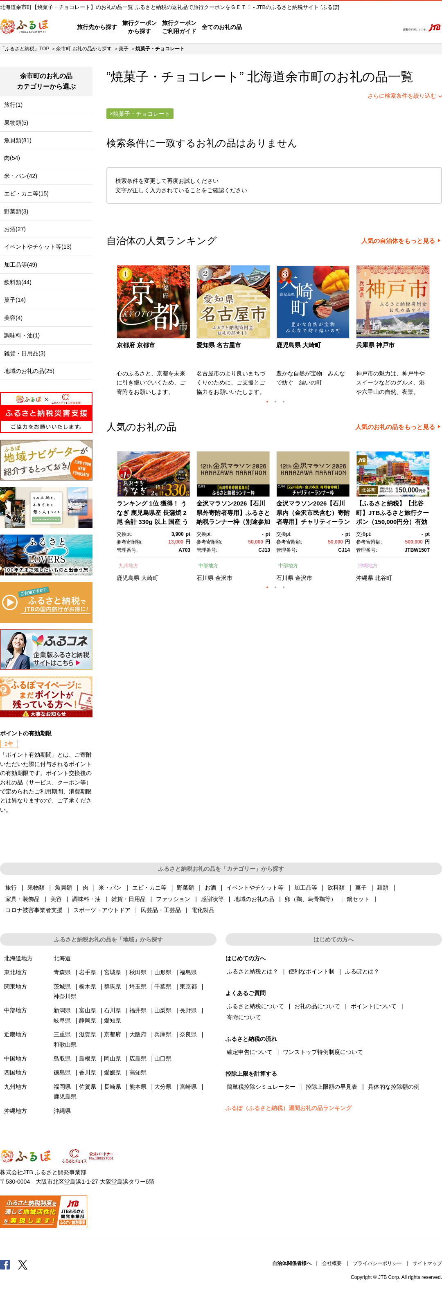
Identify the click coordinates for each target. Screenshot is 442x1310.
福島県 (188, 972)
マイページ (338, 27)
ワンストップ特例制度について (323, 1052)
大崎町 (149, 578)
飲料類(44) (18, 282)
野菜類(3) (16, 211)
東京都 (188, 986)
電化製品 (203, 910)
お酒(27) (15, 229)
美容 (56, 899)
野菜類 (185, 887)
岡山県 (112, 1058)
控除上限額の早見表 (331, 1086)
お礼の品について (317, 1006)
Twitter (23, 1264)
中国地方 (15, 1058)
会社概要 (332, 1263)
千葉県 (162, 986)
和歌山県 (65, 1044)
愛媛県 (112, 1072)
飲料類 (336, 887)
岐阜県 (62, 1020)
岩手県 (87, 972)
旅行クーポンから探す (139, 27)
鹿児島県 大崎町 (298, 345)
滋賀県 (87, 1034)
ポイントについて (374, 1006)
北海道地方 (18, 958)
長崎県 (112, 1086)
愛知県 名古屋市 (218, 345)
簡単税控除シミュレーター (261, 1086)
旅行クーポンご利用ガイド (179, 27)
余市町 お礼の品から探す (83, 49)
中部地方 (208, 565)
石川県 (205, 578)
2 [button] (275, 402)
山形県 (162, 972)
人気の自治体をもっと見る (398, 241)
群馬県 (112, 986)
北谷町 (383, 578)
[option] (154, 333)
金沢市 (223, 578)
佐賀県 (87, 1086)
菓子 (124, 49)
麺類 (382, 887)
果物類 (36, 887)
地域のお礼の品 (254, 899)
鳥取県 (62, 1058)
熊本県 (138, 1086)
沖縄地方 (368, 565)
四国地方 (15, 1072)
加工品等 (305, 887)
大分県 (162, 1086)
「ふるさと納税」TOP (24, 49)
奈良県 (188, 1034)
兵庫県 (162, 1034)
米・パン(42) (20, 176)
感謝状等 (212, 899)
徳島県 (62, 1072)
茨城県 (62, 986)
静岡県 (87, 1020)
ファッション (173, 899)
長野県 (188, 1010)
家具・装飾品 (22, 899)
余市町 (304, 77)
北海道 (62, 958)
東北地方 (15, 972)
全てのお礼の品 (222, 27)
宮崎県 (188, 1086)
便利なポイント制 (311, 971)
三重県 (62, 1034)
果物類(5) (16, 122)
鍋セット (358, 899)
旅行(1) (13, 104)
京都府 (112, 1034)
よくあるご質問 (307, 27)
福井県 (138, 1010)
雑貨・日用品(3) (24, 353)
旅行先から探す (97, 27)
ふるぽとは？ (362, 971)
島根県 (87, 1058)
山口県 (162, 1058)
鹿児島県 (128, 578)
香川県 (87, 1072)
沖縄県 (364, 578)
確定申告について (250, 1052)
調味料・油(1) (22, 335)
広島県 (138, 1058)
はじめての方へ (264, 27)
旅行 (11, 887)
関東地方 (15, 986)
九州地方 (128, 565)
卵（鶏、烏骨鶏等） (310, 899)
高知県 (138, 1072)
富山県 (87, 1010)
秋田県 (138, 972)
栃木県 (87, 986)
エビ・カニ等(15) (26, 193)
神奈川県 (65, 996)
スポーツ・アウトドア (102, 910)
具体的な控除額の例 (393, 1086)
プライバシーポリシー (377, 1263)
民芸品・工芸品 (161, 910)
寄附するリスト (364, 27)
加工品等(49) (20, 264)
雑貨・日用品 (128, 899)
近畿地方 (15, 1034)
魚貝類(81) (18, 140)
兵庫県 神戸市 (375, 345)
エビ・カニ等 (149, 887)
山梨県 (162, 1010)
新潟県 (62, 1010)
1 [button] (267, 402)
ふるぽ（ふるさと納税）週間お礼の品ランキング (289, 1108)
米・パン (110, 887)
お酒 (210, 887)
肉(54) (12, 158)
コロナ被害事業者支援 (34, 910)
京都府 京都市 (136, 345)
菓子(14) (15, 300)
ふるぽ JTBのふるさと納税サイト (24, 27)
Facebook (5, 1264)
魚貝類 (63, 887)
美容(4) (13, 318)
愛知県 (112, 1020)
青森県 (62, 972)
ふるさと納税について (255, 1006)
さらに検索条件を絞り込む (402, 95)
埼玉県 (138, 986)
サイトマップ (427, 1263)
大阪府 (138, 1034)
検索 (387, 27)
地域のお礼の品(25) (29, 371)
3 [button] (284, 402)
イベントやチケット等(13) (38, 246)
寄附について (244, 1017)
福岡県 (62, 1086)
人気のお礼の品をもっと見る (395, 427)
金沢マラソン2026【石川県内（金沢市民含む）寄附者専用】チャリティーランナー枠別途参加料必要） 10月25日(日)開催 (313, 522)
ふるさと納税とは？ (252, 971)
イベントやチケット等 (255, 887)
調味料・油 (86, 899)
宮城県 (112, 972)
